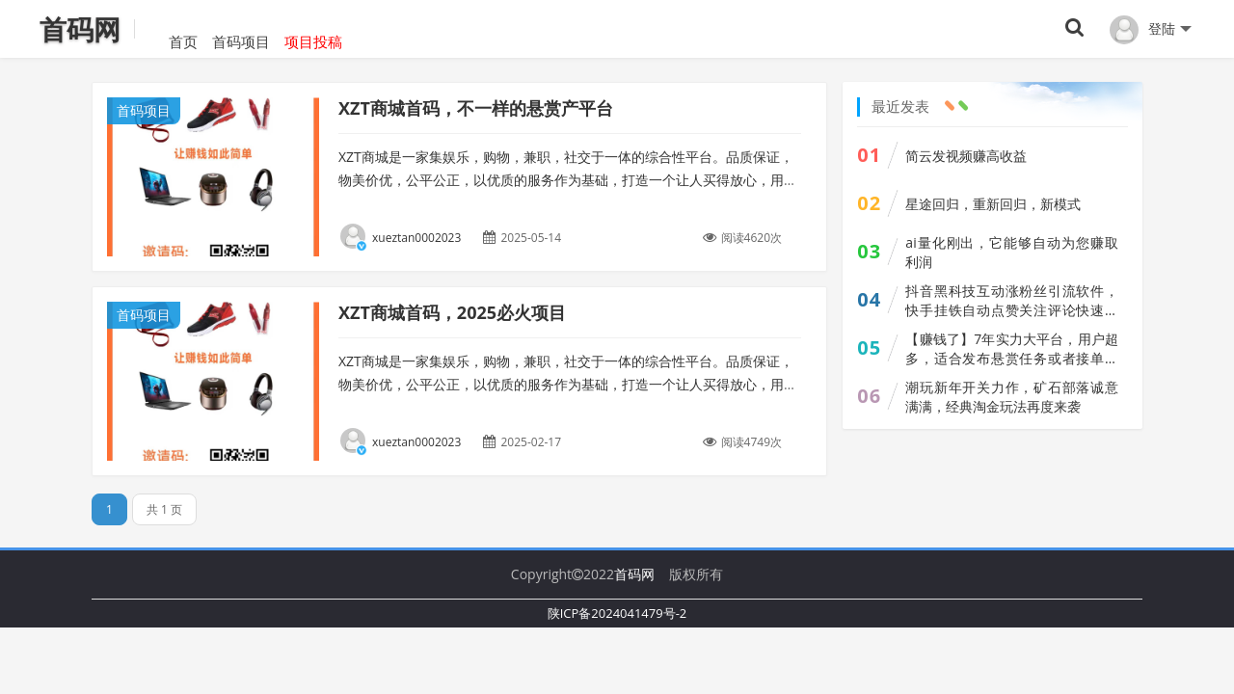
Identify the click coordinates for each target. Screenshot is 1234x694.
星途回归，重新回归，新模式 (993, 204)
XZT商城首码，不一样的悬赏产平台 (475, 108)
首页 (168, 29)
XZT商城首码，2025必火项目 (452, 312)
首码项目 (241, 29)
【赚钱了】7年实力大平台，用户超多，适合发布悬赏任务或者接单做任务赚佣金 (1011, 349)
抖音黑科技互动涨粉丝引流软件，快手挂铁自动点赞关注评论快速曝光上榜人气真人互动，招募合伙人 (1011, 300)
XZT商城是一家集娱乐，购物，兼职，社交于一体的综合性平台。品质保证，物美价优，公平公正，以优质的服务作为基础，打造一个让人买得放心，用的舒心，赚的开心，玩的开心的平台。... (567, 384)
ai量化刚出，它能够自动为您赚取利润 (1011, 252)
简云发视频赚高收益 (966, 156)
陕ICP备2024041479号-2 (617, 613)
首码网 (634, 574)
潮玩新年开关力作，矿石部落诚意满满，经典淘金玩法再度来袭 (1011, 396)
